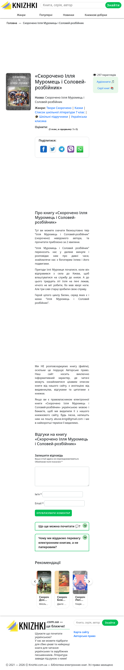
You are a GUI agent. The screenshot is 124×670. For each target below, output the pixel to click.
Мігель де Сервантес (44, 604)
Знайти (113, 5)
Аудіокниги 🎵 (105, 81)
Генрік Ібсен (80, 604)
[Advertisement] (64, 50)
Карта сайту (81, 632)
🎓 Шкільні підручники (51, 117)
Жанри (21, 15)
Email (39, 503)
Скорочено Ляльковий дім (80, 598)
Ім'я (38, 494)
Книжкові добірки (96, 15)
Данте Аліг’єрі (62, 604)
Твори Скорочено (59, 108)
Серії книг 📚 (106, 88)
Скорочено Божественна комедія (62, 598)
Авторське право (85, 636)
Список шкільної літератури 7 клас (60, 112)
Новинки (68, 15)
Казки (79, 108)
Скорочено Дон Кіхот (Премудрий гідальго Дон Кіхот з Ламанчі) (44, 598)
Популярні (45, 15)
